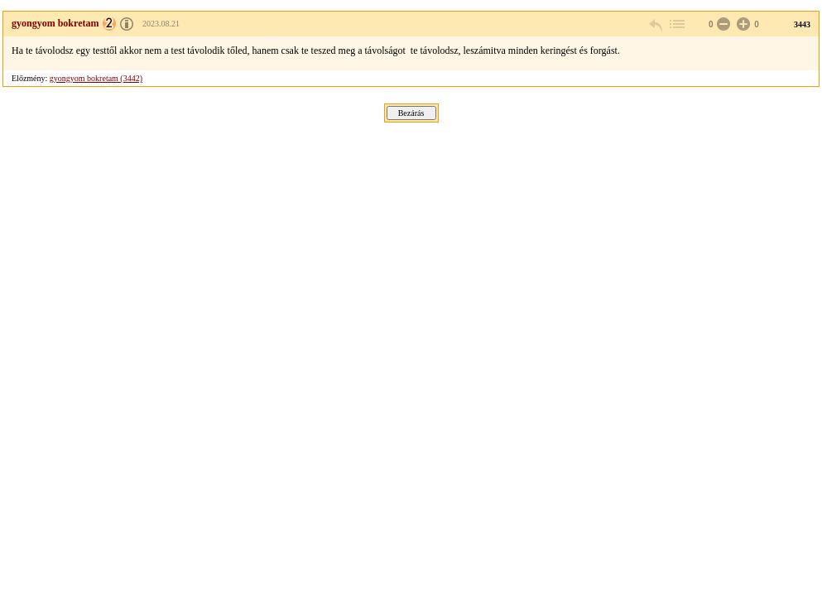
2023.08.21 (161, 23)
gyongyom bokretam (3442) (96, 78)
